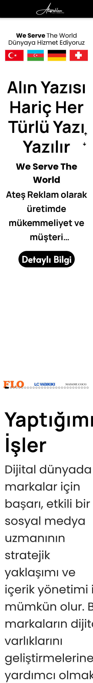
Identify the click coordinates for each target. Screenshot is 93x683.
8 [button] (28, 388)
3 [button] (14, 388)
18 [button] (56, 388)
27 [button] (82, 388)
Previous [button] (86, 134)
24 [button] (73, 388)
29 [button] (88, 388)
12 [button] (39, 388)
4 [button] (17, 388)
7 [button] (25, 388)
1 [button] (7, 388)
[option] (46, 146)
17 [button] (53, 388)
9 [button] (31, 388)
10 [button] (34, 388)
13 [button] (42, 388)
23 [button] (71, 388)
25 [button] (76, 388)
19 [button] (59, 388)
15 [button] (48, 388)
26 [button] (79, 388)
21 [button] (65, 388)
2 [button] (11, 388)
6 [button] (22, 388)
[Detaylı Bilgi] (46, 259)
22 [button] (68, 388)
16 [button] (51, 388)
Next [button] (84, 144)
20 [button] (62, 388)
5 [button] (19, 388)
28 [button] (85, 388)
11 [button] (36, 388)
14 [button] (45, 388)
